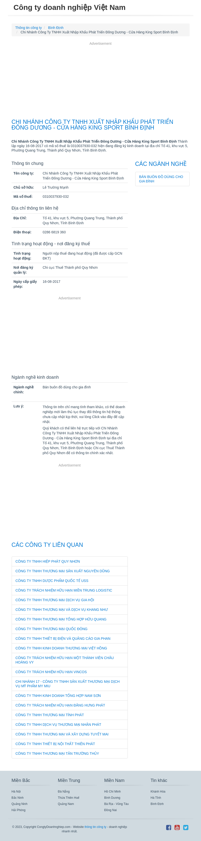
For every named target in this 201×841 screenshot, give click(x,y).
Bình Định (157, 804)
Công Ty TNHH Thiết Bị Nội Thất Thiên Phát (55, 744)
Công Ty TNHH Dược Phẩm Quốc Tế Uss (52, 581)
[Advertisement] (101, 80)
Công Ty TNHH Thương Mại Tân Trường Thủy (57, 753)
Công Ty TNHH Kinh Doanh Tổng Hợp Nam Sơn (58, 696)
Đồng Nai (110, 810)
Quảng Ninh (19, 804)
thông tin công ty (95, 827)
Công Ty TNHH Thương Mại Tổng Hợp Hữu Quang (61, 619)
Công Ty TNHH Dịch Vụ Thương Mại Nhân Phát (58, 725)
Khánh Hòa (158, 791)
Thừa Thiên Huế (69, 797)
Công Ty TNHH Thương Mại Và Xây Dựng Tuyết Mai (62, 734)
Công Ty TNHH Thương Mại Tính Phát (50, 715)
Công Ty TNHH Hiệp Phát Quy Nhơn (48, 561)
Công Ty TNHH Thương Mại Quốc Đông (52, 629)
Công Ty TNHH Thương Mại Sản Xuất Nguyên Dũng (63, 571)
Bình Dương (112, 797)
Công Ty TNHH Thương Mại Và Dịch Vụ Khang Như (62, 610)
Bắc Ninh (18, 797)
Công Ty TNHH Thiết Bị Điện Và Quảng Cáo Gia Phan (63, 639)
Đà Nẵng (64, 791)
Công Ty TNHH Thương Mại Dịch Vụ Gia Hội (55, 600)
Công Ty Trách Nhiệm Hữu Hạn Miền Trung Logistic (64, 590)
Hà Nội (16, 791)
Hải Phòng (18, 810)
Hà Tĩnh (156, 797)
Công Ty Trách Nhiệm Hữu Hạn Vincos (51, 672)
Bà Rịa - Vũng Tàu (116, 804)
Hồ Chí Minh (112, 791)
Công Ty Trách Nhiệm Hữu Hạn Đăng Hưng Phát (60, 705)
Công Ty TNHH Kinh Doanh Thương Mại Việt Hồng (61, 648)
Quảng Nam (66, 804)
